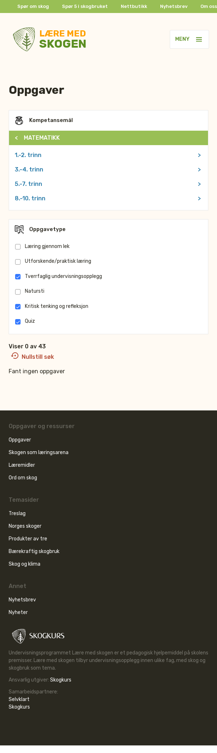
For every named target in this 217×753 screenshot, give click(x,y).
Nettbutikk (134, 6)
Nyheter (18, 612)
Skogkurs (60, 680)
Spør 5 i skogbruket (85, 6)
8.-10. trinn (108, 198)
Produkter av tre (28, 539)
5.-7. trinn (108, 184)
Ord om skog (23, 478)
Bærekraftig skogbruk (34, 551)
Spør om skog (33, 6)
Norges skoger (25, 526)
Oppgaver (20, 440)
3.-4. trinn (108, 169)
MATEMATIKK (37, 137)
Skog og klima (24, 564)
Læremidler (22, 465)
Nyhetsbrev (173, 6)
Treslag (17, 513)
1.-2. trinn (108, 155)
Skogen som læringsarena (38, 452)
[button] (199, 39)
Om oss (208, 6)
